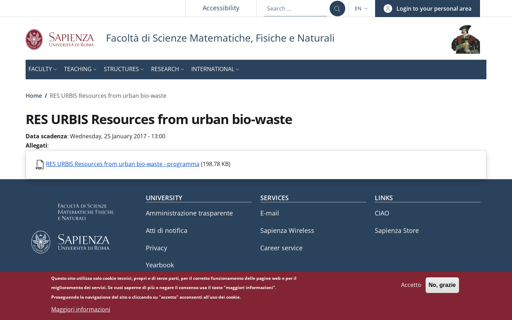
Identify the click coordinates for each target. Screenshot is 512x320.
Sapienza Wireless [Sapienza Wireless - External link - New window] (287, 230)
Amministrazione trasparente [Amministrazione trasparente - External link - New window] (189, 213)
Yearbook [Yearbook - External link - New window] (160, 265)
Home (34, 96)
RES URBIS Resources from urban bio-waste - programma (122, 164)
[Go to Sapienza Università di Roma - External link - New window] (66, 39)
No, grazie (442, 288)
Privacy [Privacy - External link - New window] (156, 248)
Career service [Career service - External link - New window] (281, 248)
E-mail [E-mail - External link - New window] (269, 213)
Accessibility (221, 8)
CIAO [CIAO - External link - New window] (382, 213)
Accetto (411, 288)
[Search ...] (337, 8)
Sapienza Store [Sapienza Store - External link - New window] (397, 230)
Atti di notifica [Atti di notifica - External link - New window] (166, 230)
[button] (362, 8)
